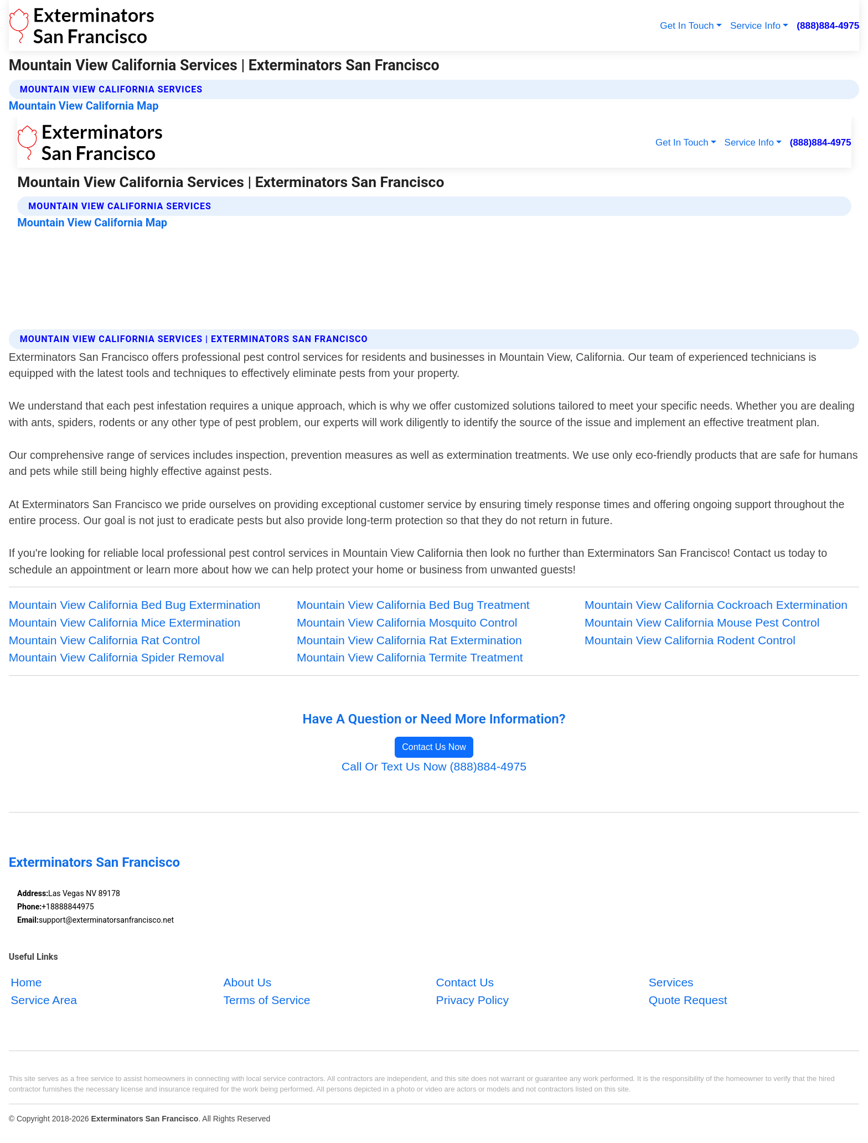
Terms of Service (266, 999)
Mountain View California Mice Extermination (124, 622)
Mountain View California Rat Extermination (409, 640)
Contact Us (465, 982)
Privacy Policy (472, 999)
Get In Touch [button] (687, 25)
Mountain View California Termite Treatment (410, 657)
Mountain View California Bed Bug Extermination (135, 604)
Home (26, 982)
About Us (247, 982)
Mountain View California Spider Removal (116, 657)
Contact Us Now (434, 747)
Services (671, 982)
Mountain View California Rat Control (104, 640)
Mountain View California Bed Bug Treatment (413, 604)
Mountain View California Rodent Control (690, 640)
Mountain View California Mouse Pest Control (702, 622)
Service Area (44, 999)
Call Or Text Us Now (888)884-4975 (434, 766)
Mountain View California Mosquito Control (407, 622)
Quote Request (688, 999)
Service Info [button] (755, 25)
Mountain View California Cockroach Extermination (716, 604)
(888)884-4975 (828, 25)
